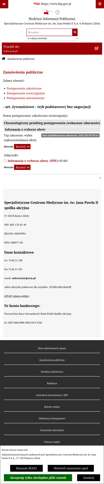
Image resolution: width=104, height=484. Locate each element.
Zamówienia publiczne (21, 59)
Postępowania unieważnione (25, 98)
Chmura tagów (52, 442)
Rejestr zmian (52, 406)
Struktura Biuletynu (52, 371)
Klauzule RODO (26, 468)
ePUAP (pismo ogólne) (16, 296)
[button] (100, 177)
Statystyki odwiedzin (52, 430)
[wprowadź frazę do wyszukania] (49, 32)
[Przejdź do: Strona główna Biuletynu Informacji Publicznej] (3, 59)
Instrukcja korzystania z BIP (52, 395)
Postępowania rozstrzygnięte (26, 93)
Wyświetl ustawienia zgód (71, 468)
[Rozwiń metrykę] (22, 146)
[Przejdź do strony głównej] (52, 18)
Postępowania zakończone (24, 88)
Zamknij (88, 478)
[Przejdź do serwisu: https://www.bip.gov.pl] (52, 4)
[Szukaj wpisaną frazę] (75, 32)
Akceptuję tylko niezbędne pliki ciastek (38, 478)
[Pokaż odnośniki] (4, 4)
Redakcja (52, 383)
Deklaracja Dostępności (52, 418)
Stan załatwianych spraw (52, 348)
